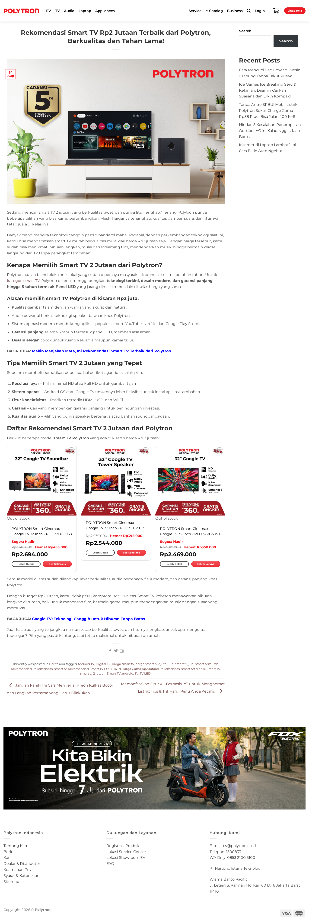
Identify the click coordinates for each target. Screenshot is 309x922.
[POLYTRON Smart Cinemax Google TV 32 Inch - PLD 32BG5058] (41, 481)
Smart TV (213, 669)
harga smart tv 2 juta (150, 664)
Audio (69, 11)
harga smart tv (123, 664)
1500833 (233, 851)
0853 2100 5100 (241, 857)
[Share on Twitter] (116, 651)
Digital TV (103, 664)
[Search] (249, 11)
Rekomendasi (21, 669)
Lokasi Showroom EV (125, 857)
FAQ (110, 863)
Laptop (85, 11)
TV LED (145, 673)
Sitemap (11, 881)
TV (57, 11)
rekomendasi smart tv (50, 669)
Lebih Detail (26, 564)
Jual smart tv (177, 664)
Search (245, 31)
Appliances (105, 11)
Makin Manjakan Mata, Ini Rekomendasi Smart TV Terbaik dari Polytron (101, 351)
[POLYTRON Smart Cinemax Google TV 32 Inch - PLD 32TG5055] (116, 481)
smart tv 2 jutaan (92, 673)
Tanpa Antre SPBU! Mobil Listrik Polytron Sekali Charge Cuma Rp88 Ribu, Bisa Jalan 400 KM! (268, 110)
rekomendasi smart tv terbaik (182, 669)
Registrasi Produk (122, 845)
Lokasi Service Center (126, 851)
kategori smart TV (23, 280)
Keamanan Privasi (19, 869)
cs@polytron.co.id (239, 845)
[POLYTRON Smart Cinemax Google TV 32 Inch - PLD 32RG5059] (190, 481)
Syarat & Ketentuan (21, 875)
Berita (53, 664)
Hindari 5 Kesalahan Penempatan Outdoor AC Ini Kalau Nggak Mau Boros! (270, 130)
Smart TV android (120, 673)
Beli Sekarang (57, 564)
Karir (7, 857)
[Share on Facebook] (110, 651)
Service (195, 11)
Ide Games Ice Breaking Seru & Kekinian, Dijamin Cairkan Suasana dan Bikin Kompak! (267, 90)
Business (235, 11)
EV (48, 11)
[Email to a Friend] (121, 651)
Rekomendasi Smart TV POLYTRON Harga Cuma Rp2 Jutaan (113, 669)
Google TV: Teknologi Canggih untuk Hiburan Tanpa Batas (88, 618)
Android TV (86, 664)
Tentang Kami (16, 845)
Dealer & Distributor (21, 863)
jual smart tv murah (203, 664)
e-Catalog (214, 11)
